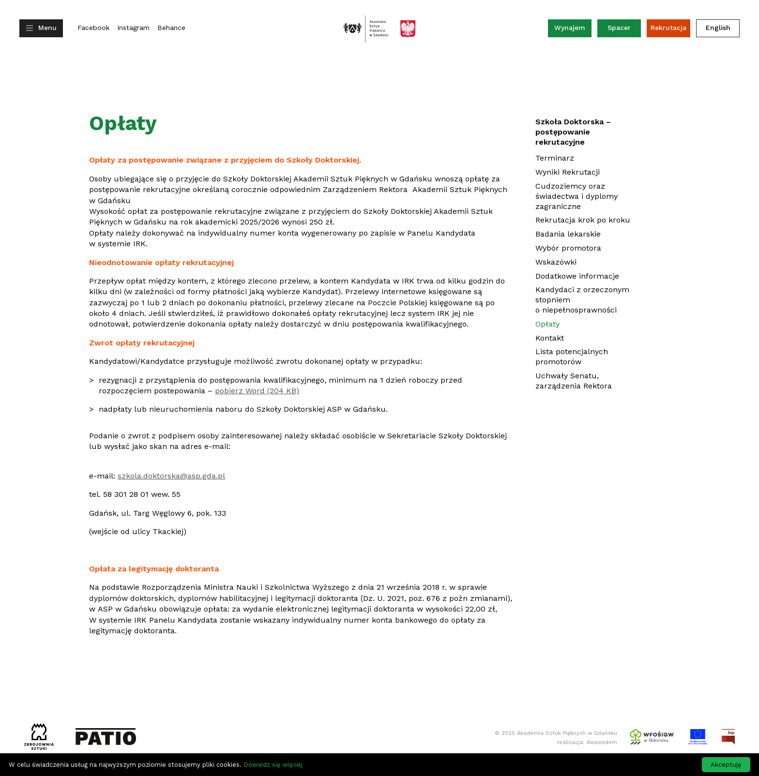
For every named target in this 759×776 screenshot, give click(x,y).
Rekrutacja (668, 27)
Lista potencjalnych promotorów (571, 356)
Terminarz (554, 158)
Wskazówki (556, 262)
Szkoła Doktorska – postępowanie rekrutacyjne (573, 132)
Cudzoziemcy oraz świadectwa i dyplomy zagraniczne (576, 196)
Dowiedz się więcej (272, 764)
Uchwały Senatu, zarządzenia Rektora (573, 380)
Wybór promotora (568, 248)
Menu (47, 27)
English (718, 27)
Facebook (93, 28)
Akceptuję (726, 764)
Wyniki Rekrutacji (567, 172)
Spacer (619, 27)
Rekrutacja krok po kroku (582, 219)
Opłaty (547, 323)
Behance (171, 28)
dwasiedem (601, 742)
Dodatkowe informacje (577, 276)
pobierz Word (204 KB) (257, 390)
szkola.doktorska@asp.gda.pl (171, 475)
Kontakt (549, 338)
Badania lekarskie (568, 234)
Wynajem (573, 29)
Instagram (133, 28)
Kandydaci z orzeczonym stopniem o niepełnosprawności (582, 299)
